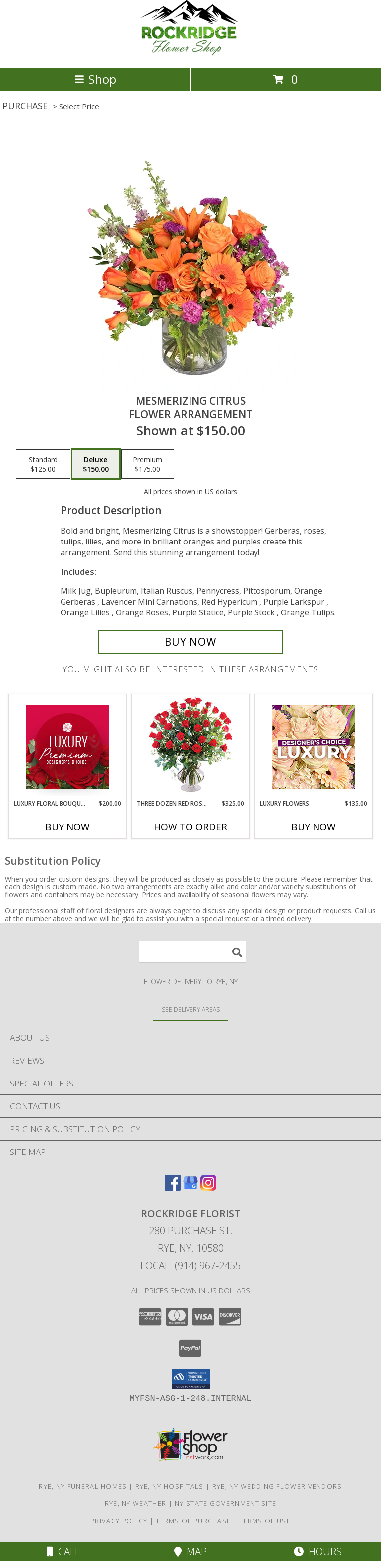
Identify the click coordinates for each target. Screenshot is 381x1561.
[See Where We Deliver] (190, 1009)
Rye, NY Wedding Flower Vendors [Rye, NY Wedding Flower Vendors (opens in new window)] (277, 1486)
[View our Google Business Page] (190, 1187)
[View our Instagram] (208, 1187)
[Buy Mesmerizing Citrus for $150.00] (190, 642)
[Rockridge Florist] (190, 53)
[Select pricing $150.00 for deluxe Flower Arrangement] (95, 464)
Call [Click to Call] (63, 1551)
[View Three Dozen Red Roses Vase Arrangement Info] (190, 746)
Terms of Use (265, 1520)
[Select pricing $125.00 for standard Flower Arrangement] (43, 464)
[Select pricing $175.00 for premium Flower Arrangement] (148, 464)
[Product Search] (192, 952)
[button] (191, 1379)
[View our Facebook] (173, 1187)
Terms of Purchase (193, 1520)
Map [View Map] (190, 1551)
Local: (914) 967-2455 (190, 1265)
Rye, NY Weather (136, 1503)
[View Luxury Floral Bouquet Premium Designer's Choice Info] (67, 747)
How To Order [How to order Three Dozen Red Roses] (190, 826)
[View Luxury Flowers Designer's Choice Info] (313, 746)
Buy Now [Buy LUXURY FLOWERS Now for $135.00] (313, 826)
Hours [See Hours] (318, 1551)
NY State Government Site (225, 1503)
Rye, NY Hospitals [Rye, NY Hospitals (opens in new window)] (169, 1486)
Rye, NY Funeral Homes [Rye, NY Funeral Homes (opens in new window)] (83, 1486)
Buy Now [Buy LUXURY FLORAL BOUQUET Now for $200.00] (67, 826)
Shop (95, 79)
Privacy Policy (118, 1520)
